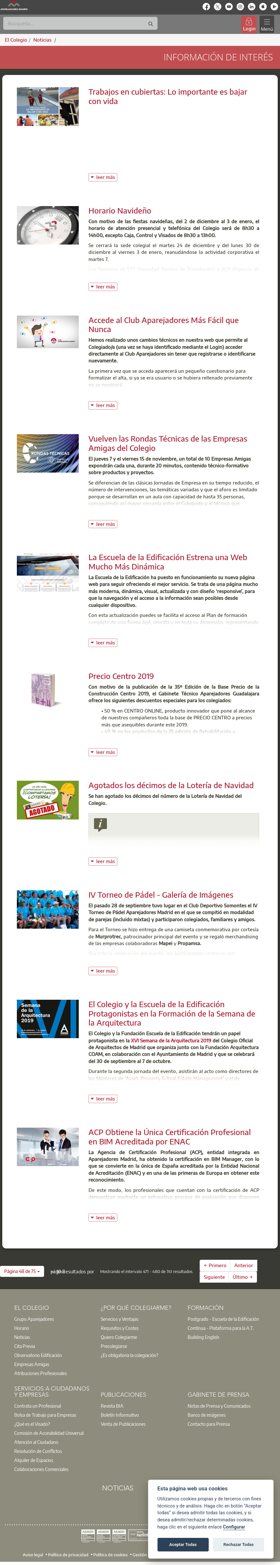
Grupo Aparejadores (34, 1319)
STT (131, 269)
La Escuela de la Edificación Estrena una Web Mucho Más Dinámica (167, 561)
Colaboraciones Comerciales (41, 1469)
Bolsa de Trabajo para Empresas (45, 1415)
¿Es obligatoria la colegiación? (129, 1355)
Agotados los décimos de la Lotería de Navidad (171, 785)
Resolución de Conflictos (38, 1451)
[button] (22, 1271)
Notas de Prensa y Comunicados (219, 1406)
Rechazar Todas (238, 1544)
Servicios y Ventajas (119, 1319)
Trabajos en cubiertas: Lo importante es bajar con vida (167, 96)
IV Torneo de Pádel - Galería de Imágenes (160, 894)
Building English (203, 1337)
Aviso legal (33, 1554)
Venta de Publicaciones (123, 1424)
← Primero (215, 1265)
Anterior (243, 1265)
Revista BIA (112, 1406)
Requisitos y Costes (119, 1328)
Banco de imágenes (207, 1415)
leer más (106, 176)
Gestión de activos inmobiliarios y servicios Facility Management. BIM (167, 1085)
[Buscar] (80, 23)
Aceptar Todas (183, 1544)
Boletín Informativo (120, 1415)
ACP (225, 269)
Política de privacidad (68, 1554)
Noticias (22, 1337)
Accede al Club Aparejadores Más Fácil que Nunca (163, 324)
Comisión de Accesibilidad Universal (49, 1433)
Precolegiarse (114, 1346)
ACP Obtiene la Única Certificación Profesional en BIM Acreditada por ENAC (169, 1136)
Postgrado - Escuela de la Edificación (223, 1319)
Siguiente (214, 1277)
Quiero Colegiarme (119, 1337)
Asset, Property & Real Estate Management (174, 1078)
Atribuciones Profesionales (40, 1373)
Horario (21, 1328)
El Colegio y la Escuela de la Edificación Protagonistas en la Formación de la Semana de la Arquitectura (171, 1013)
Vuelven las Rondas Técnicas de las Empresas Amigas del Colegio (167, 443)
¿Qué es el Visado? (32, 1424)
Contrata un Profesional (37, 1406)
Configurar (234, 1527)
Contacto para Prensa (209, 1424)
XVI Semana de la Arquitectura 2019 (171, 1040)
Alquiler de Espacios (33, 1460)
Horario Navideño (119, 210)
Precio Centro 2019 (121, 676)
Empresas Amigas (31, 1364)
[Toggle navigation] (267, 24)
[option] (53, 1318)
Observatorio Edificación (38, 1355)
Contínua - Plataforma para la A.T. (220, 1328)
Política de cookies (110, 1554)
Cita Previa (24, 1346)
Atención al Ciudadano (36, 1442)
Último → (243, 1277)
